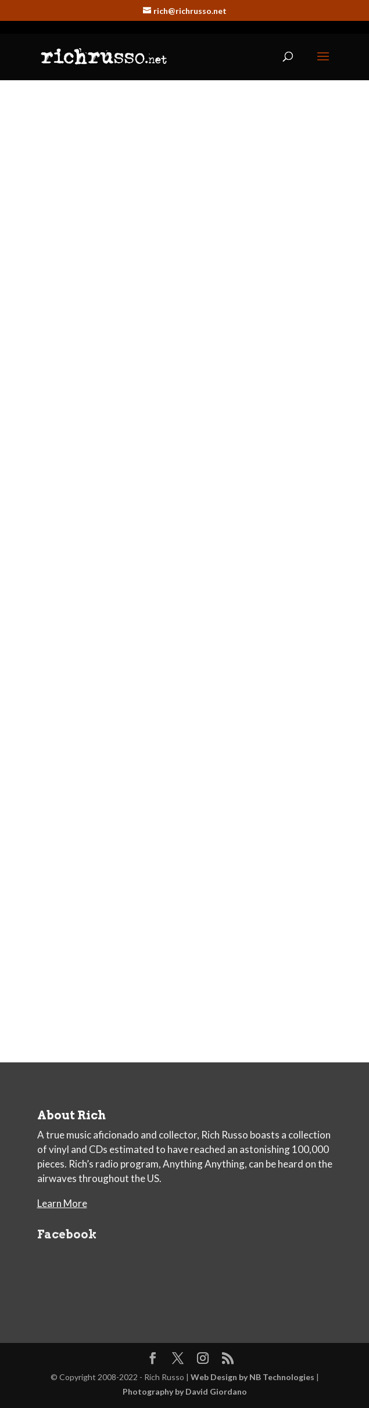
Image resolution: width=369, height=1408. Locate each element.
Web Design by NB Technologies (252, 1377)
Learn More (62, 1203)
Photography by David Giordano (185, 1391)
